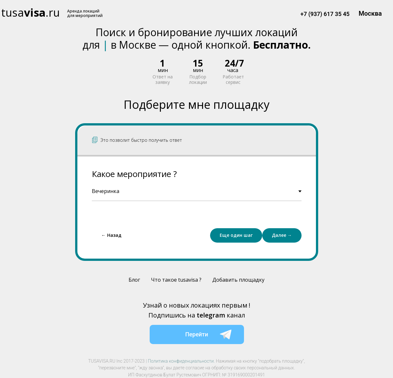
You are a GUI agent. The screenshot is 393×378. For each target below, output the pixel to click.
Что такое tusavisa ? (176, 279)
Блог (134, 279)
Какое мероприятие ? (134, 174)
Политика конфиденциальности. (181, 361)
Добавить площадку (238, 279)
